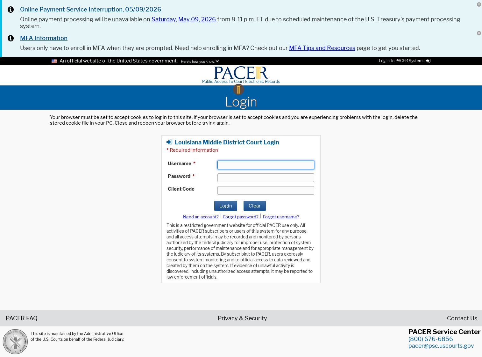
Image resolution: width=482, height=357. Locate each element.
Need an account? (201, 216)
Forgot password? (241, 216)
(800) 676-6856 (430, 339)
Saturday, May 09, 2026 (184, 19)
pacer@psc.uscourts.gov (441, 345)
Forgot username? (281, 216)
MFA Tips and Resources (322, 48)
